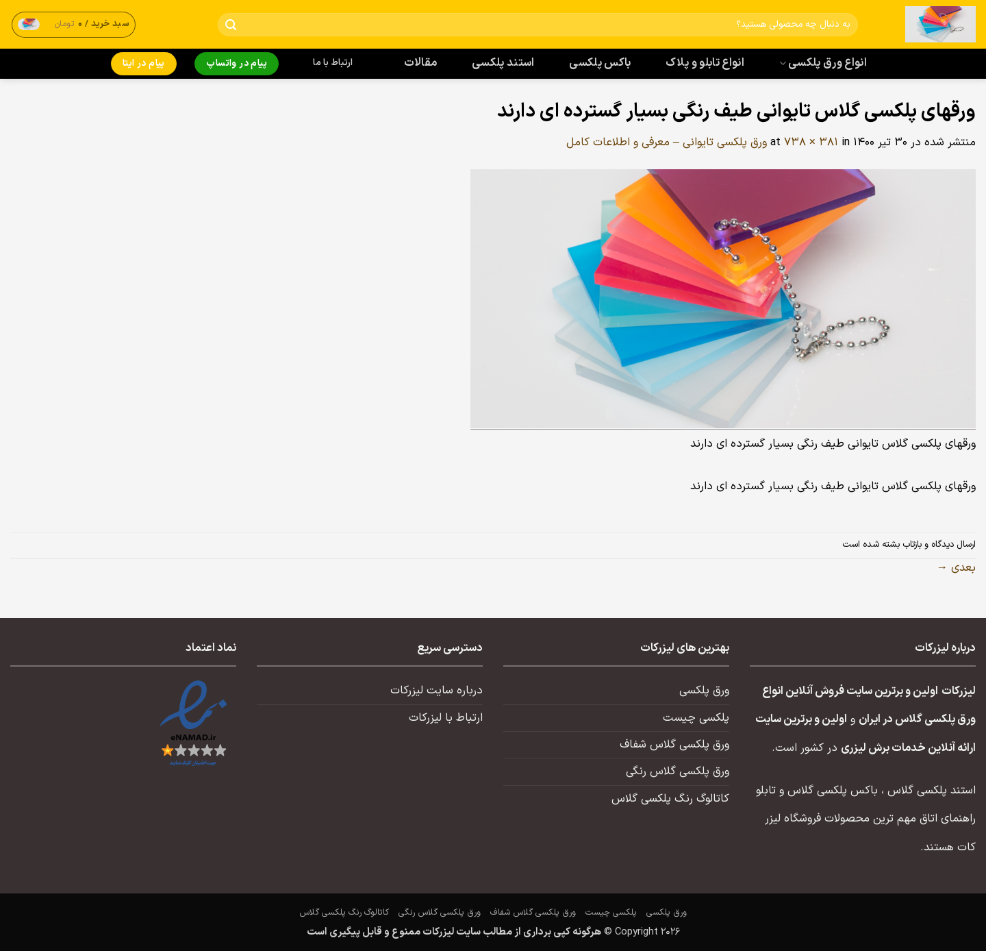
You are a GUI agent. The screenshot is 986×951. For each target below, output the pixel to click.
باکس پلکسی (600, 63)
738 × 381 (811, 142)
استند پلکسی (503, 63)
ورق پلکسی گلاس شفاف (674, 745)
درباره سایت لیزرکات (436, 690)
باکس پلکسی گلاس (832, 790)
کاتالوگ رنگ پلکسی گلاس (670, 799)
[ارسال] (231, 25)
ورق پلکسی (704, 690)
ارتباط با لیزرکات (446, 718)
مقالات (421, 63)
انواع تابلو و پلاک (705, 63)
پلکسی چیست (696, 718)
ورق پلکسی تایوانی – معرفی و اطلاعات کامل (666, 142)
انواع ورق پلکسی (823, 63)
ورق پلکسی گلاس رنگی (677, 771)
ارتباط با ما (333, 63)
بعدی (956, 568)
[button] (74, 24)
